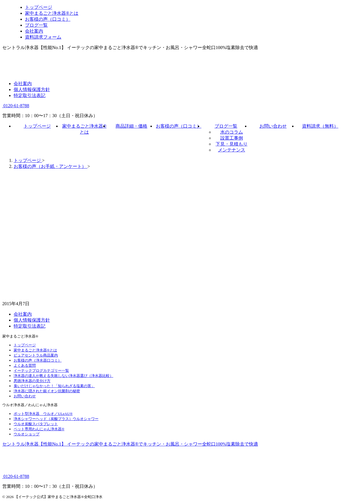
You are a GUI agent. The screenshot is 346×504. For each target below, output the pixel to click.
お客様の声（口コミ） (178, 126)
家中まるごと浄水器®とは (35, 350)
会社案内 (23, 83)
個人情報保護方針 (32, 89)
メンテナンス (231, 149)
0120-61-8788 (15, 105)
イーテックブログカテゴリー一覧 (41, 370)
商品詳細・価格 (131, 126)
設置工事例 (231, 138)
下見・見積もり (232, 144)
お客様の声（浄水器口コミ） (38, 360)
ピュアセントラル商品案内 (36, 355)
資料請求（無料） (320, 126)
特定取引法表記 (29, 95)
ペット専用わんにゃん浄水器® (39, 429)
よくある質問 (25, 365)
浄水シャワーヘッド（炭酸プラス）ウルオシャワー (56, 419)
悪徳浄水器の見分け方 (32, 381)
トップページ (37, 126)
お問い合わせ (273, 126)
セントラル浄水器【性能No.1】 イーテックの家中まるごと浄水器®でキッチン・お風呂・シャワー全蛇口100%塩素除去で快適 (130, 444)
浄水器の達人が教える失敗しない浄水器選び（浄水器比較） (63, 376)
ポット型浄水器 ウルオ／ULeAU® (43, 414)
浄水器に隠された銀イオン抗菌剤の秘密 (47, 391)
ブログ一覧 (226, 126)
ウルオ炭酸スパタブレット (36, 424)
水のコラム (231, 132)
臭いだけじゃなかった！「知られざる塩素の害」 (54, 386)
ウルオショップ (26, 434)
